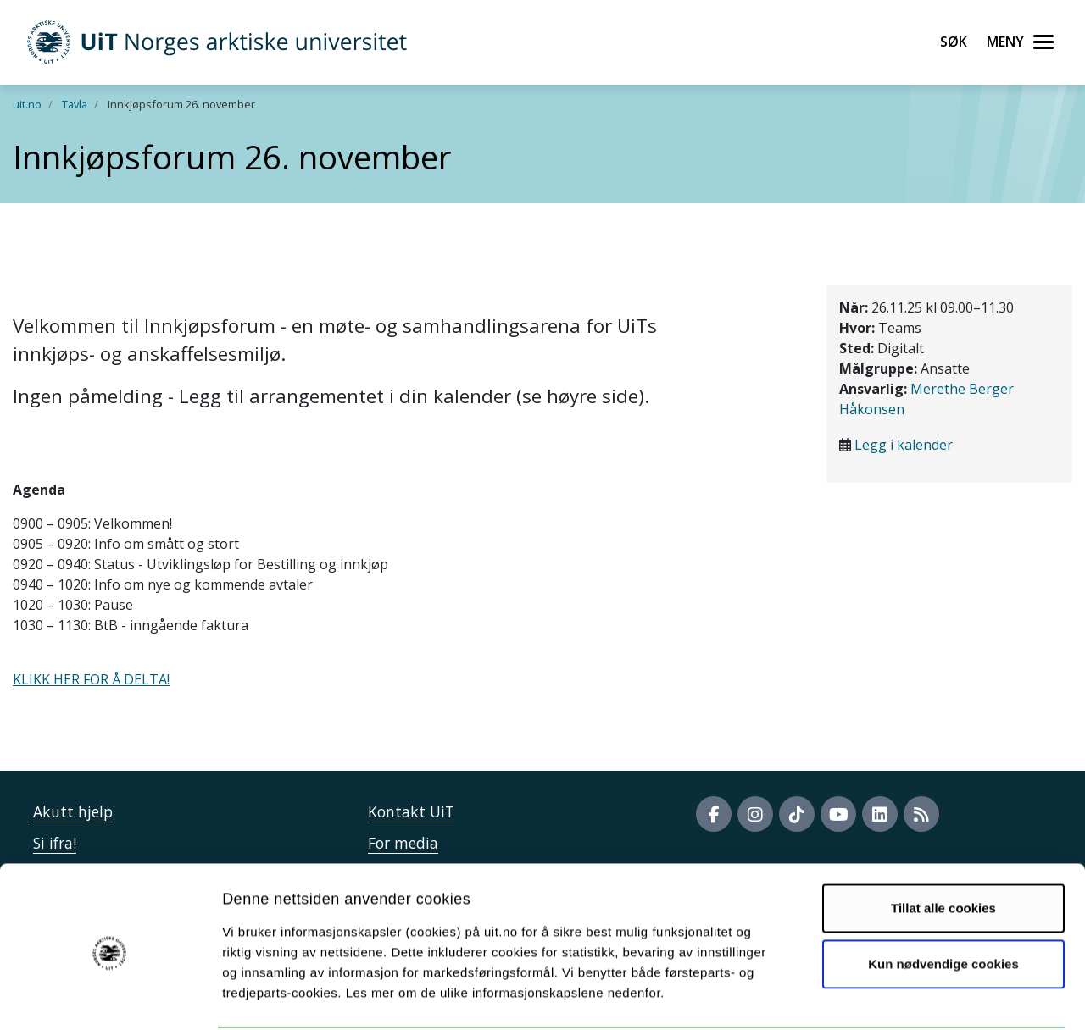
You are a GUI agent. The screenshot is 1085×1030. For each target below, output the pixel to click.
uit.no (27, 104)
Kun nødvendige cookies (943, 899)
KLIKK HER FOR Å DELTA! (91, 679)
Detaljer (902, 996)
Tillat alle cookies (943, 844)
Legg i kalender (903, 444)
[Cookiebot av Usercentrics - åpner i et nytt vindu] (110, 997)
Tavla (74, 104)
